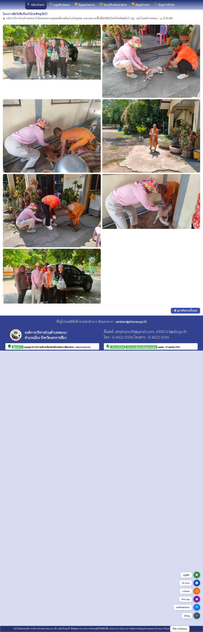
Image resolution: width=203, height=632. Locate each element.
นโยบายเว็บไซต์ (117, 347)
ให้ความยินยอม (180, 629)
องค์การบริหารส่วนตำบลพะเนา (51, 347)
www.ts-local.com (83, 347)
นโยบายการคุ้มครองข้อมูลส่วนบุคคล (141, 347)
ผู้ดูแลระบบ (17, 347)
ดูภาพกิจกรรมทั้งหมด (185, 310)
